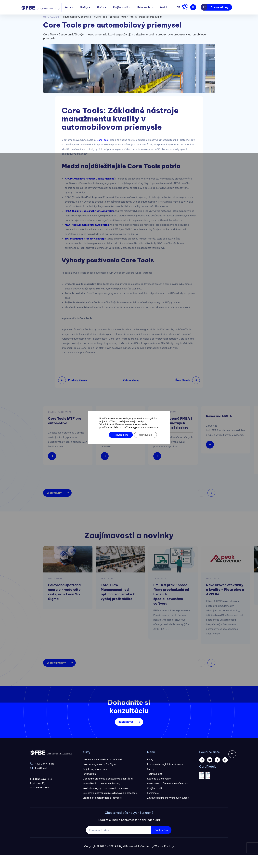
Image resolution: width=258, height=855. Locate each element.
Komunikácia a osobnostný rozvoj (101, 783)
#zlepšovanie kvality (150, 16)
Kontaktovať (125, 721)
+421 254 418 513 (44, 763)
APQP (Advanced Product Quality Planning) (90, 178)
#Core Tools (100, 16)
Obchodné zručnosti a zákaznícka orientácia (108, 778)
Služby (84, 7)
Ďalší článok (182, 380)
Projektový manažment (95, 769)
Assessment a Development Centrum (167, 783)
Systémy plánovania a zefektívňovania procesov (110, 793)
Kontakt (164, 7)
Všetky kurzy (54, 492)
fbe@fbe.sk (41, 768)
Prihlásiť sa (161, 830)
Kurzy (68, 7)
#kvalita (114, 16)
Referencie (143, 7)
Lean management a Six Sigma (100, 764)
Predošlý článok (77, 380)
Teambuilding (154, 773)
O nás (100, 7)
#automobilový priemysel (77, 16)
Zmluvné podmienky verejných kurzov (168, 797)
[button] (211, 493)
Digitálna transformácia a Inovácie (102, 797)
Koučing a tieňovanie (159, 778)
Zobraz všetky (131, 380)
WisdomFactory (164, 846)
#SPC (133, 16)
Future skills (89, 773)
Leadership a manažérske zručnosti (102, 759)
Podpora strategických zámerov (165, 764)
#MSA (124, 16)
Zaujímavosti (120, 7)
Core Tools (102, 139)
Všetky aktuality (56, 662)
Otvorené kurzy (220, 7)
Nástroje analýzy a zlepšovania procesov (105, 788)
